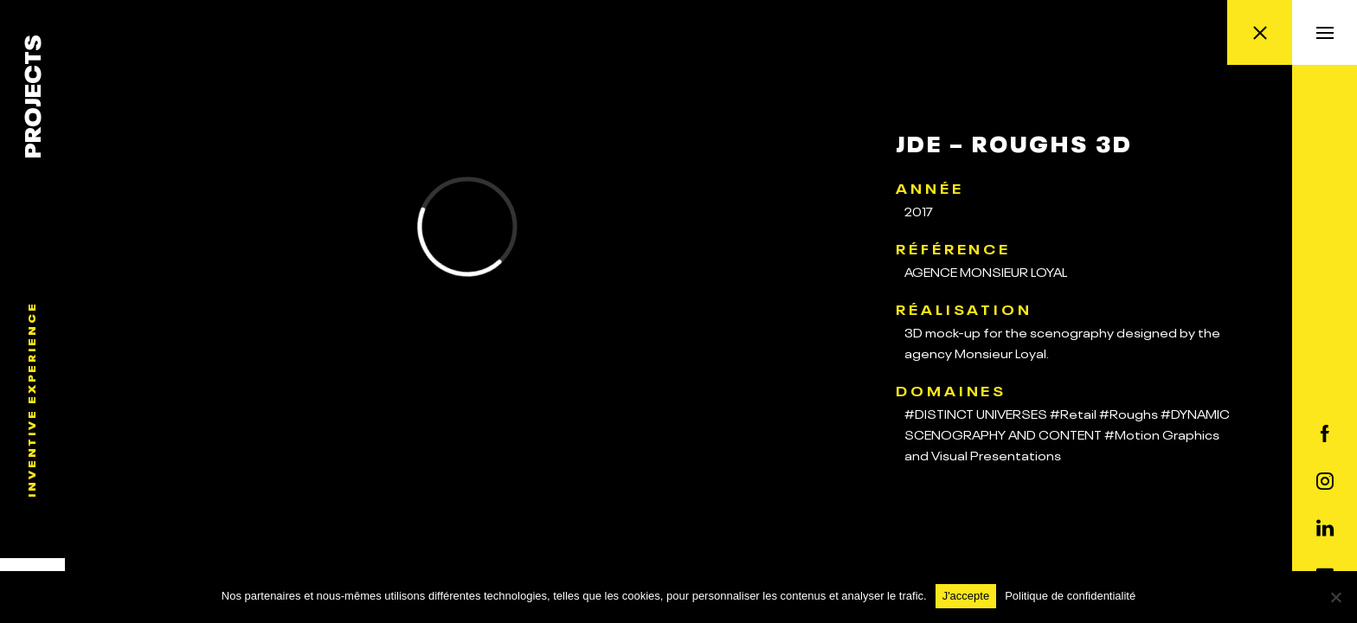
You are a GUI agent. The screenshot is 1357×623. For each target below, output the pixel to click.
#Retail (1073, 412)
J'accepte (966, 595)
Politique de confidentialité (1070, 595)
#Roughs (1128, 412)
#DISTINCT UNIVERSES (975, 412)
